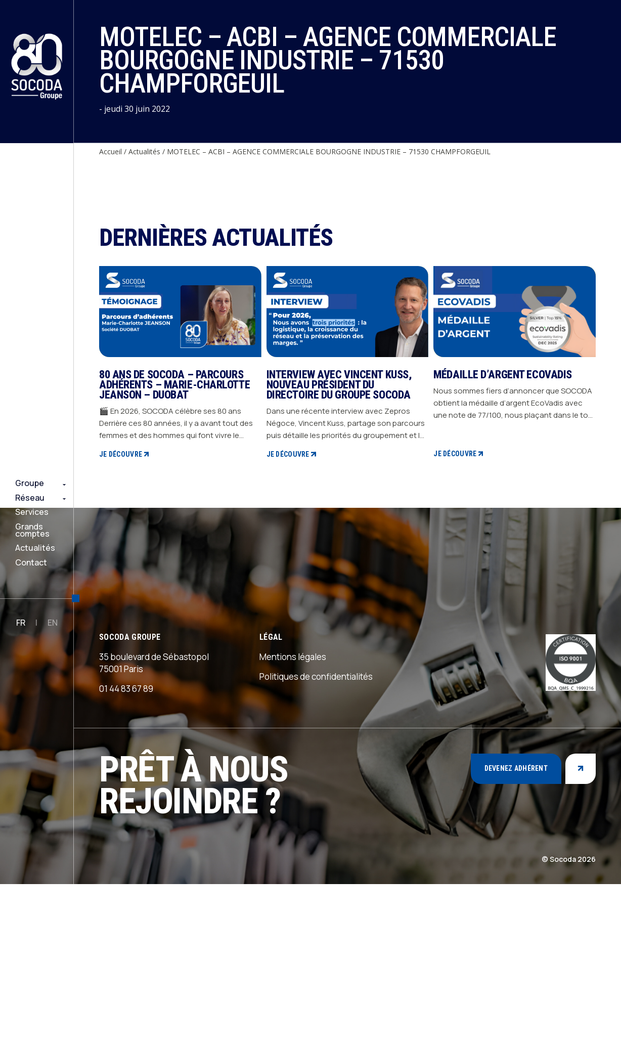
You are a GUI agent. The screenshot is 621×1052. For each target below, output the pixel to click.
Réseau (30, 497)
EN (53, 622)
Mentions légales (292, 824)
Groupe (29, 483)
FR (20, 622)
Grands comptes (32, 530)
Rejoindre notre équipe (25, 1036)
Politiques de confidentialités (316, 844)
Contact (31, 562)
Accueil (110, 151)
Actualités (35, 547)
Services (32, 511)
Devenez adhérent (516, 937)
